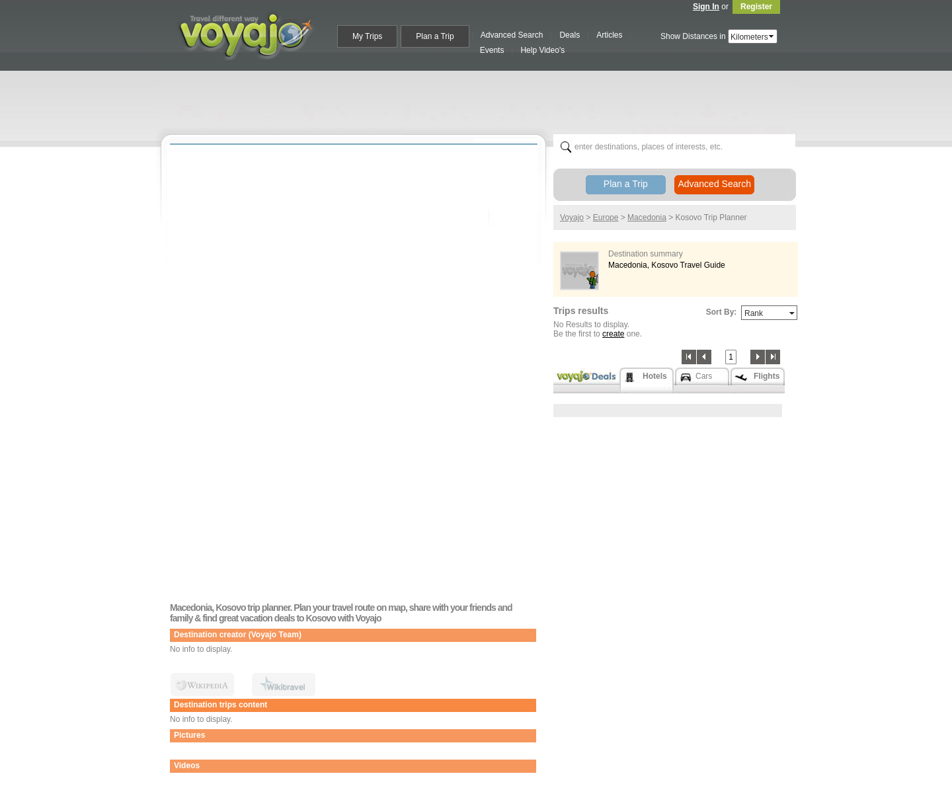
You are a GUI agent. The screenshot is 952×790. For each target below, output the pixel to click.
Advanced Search (714, 183)
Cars (703, 376)
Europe (606, 217)
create (613, 333)
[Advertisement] (481, 100)
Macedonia (646, 217)
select (772, 36)
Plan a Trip (626, 183)
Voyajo (572, 217)
